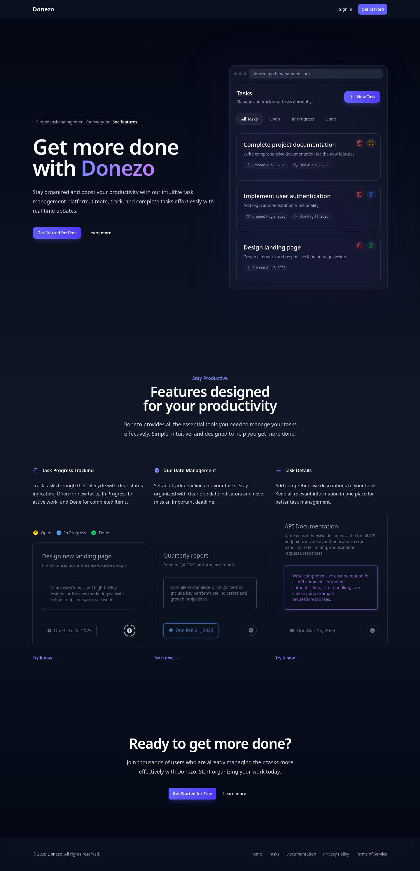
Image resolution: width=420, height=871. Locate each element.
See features (127, 122)
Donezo (43, 9)
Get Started (373, 9)
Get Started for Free (57, 232)
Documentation (301, 854)
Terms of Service (371, 854)
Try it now (45, 658)
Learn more (102, 232)
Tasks (274, 854)
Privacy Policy (336, 854)
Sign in (345, 9)
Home (256, 854)
